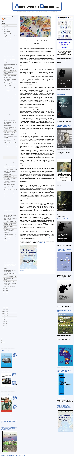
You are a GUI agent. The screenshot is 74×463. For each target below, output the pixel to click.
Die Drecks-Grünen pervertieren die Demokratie (9, 167)
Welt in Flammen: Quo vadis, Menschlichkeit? (8, 41)
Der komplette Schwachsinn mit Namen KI (10, 164)
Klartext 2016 (5, 319)
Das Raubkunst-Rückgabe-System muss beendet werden (10, 123)
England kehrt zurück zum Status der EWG (10, 75)
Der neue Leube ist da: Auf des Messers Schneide (64, 215)
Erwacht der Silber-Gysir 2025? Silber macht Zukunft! (9, 245)
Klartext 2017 (5, 317)
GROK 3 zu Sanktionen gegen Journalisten (8, 73)
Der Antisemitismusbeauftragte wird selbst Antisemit (10, 65)
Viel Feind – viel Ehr (7, 238)
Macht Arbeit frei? (6, 232)
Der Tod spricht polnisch (6, 394)
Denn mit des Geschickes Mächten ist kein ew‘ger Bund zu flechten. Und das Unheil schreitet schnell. (10, 265)
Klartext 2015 (5, 321)
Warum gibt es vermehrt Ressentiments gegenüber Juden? (10, 83)
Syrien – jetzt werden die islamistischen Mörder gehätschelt (10, 172)
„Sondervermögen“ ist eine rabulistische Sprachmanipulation (10, 179)
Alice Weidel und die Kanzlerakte (9, 281)
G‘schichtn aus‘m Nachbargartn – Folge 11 (10, 169)
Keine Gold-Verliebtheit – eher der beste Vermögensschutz (10, 284)
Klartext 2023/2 (5, 292)
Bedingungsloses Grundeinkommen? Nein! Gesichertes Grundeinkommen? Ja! (65, 401)
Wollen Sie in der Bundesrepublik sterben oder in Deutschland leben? (10, 151)
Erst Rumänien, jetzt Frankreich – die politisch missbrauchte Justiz (9, 140)
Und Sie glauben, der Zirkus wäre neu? (10, 184)
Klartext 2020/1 (5, 307)
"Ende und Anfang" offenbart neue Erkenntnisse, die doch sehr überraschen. (64, 276)
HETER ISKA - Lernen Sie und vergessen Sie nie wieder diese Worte (10, 224)
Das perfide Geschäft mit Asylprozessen (10, 144)
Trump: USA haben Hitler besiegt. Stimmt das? (10, 88)
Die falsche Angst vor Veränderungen (9, 286)
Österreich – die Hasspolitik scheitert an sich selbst (10, 274)
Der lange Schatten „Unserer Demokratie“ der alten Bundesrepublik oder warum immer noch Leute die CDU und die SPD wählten (10, 103)
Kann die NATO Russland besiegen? (9, 120)
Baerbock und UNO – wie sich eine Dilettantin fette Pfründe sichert (9, 154)
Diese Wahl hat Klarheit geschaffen (9, 193)
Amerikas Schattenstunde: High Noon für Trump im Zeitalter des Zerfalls (10, 97)
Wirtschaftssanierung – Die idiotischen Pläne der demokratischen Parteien (9, 260)
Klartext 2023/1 (5, 294)
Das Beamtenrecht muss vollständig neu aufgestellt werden (10, 80)
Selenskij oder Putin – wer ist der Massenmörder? (9, 91)
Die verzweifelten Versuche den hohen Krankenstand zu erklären (9, 271)
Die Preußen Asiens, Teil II (8, 33)
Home (3, 21)
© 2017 (16, 455)
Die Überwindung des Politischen (9, 134)
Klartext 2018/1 (5, 315)
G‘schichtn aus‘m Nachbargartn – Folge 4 (10, 276)
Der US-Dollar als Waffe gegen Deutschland (8, 279)
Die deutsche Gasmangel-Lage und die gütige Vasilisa (10, 196)
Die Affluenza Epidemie (7, 77)
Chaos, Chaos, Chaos (7, 240)
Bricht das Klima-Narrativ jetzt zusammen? (10, 146)
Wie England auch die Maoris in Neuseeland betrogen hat (64, 307)
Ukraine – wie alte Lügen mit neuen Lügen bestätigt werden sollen (10, 219)
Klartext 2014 (5, 323)
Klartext (3, 23)
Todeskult (59, 92)
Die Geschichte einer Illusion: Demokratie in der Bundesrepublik (10, 128)
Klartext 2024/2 (5, 288)
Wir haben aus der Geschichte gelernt (9, 162)
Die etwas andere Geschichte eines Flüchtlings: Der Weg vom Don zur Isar (9, 421)
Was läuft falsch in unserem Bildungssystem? (64, 246)
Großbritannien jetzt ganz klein (8, 174)
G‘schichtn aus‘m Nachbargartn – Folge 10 (10, 189)
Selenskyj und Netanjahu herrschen (9, 62)
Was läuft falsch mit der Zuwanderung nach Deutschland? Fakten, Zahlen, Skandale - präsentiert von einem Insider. (14, 379)
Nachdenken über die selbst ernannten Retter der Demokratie (10, 216)
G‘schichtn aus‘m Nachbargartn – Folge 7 (10, 234)
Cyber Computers (21, 455)
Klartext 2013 (5, 325)
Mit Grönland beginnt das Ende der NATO (10, 236)
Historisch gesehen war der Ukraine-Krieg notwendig (10, 60)
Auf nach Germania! (5, 371)
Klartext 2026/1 (5, 25)
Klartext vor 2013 (5, 327)
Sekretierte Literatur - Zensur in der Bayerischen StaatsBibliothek (9, 230)
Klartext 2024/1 (5, 290)
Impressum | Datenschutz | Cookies (7, 455)
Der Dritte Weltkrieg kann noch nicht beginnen (9, 115)
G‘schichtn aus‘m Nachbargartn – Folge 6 (10, 242)
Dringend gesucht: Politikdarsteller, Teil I (10, 70)
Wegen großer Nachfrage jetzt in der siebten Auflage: (64, 370)
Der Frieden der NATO (7, 85)
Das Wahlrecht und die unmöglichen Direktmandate (9, 248)
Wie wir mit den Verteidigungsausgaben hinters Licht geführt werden (10, 51)
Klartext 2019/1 (5, 311)
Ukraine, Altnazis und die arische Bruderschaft (9, 57)
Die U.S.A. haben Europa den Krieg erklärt (10, 142)
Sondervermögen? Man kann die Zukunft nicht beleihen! (10, 157)
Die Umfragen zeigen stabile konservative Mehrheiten (10, 111)
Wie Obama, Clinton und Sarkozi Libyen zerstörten (63, 338)
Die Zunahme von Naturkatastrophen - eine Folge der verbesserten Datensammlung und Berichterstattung (9, 254)
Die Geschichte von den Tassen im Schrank (9, 211)
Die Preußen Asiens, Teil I (8, 38)
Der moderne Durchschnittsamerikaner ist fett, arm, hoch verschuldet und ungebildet (10, 94)
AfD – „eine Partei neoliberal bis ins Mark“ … (10, 118)
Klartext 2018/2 (5, 313)
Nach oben (22, 270)
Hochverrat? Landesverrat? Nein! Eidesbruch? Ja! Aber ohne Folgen (9, 68)
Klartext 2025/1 (5, 29)
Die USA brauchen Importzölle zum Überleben (9, 227)
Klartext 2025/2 (5, 27)
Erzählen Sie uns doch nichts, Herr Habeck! (9, 203)
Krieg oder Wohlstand (7, 31)
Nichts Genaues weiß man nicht (8, 262)
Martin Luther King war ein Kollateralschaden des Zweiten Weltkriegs (10, 48)
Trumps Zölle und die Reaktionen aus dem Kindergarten (10, 137)
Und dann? (5, 268)
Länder (3, 340)
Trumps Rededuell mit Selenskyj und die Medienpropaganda (10, 182)
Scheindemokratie (5, 350)
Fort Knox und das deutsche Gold (9, 191)
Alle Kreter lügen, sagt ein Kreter (9, 176)
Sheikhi (59, 185)
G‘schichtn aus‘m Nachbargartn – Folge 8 (10, 221)
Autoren (3, 342)
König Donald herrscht (7, 125)
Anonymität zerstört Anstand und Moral (10, 130)
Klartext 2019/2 (5, 309)
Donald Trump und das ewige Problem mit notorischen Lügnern (10, 36)
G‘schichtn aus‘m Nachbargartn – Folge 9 (10, 213)
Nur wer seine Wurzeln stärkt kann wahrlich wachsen (9, 187)
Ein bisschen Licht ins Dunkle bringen (9, 132)
